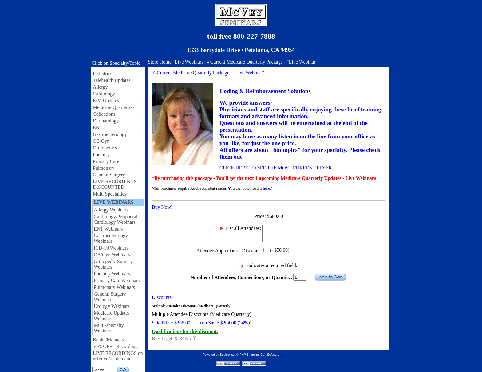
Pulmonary (103, 168)
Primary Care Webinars (117, 280)
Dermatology (106, 120)
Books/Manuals (108, 339)
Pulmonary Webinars (114, 287)
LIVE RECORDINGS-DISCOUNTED (115, 184)
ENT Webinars (108, 228)
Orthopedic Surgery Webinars (113, 264)
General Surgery (109, 174)
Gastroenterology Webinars (111, 238)
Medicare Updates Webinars (112, 315)
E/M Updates (106, 100)
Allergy (100, 87)
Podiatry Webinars (112, 273)
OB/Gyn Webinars (112, 254)
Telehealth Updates (112, 80)
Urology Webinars (112, 306)
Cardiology (104, 93)
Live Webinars (189, 61)
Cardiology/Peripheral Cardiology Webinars (115, 219)
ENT (97, 127)
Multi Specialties (109, 193)
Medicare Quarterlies (113, 107)
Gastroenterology (110, 134)
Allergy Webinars (111, 209)
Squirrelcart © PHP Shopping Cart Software (249, 354)
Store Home (160, 61)
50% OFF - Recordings (116, 346)
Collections (104, 114)
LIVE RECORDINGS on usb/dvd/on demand (118, 356)
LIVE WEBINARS (114, 202)
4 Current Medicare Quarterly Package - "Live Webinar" (262, 61)
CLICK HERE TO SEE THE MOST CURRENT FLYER (275, 167)
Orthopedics (105, 147)
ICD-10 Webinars (111, 247)
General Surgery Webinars (110, 296)
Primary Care (106, 161)
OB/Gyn (101, 141)
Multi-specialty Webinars (109, 328)
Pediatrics (102, 73)
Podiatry (101, 154)
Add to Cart (330, 277)
